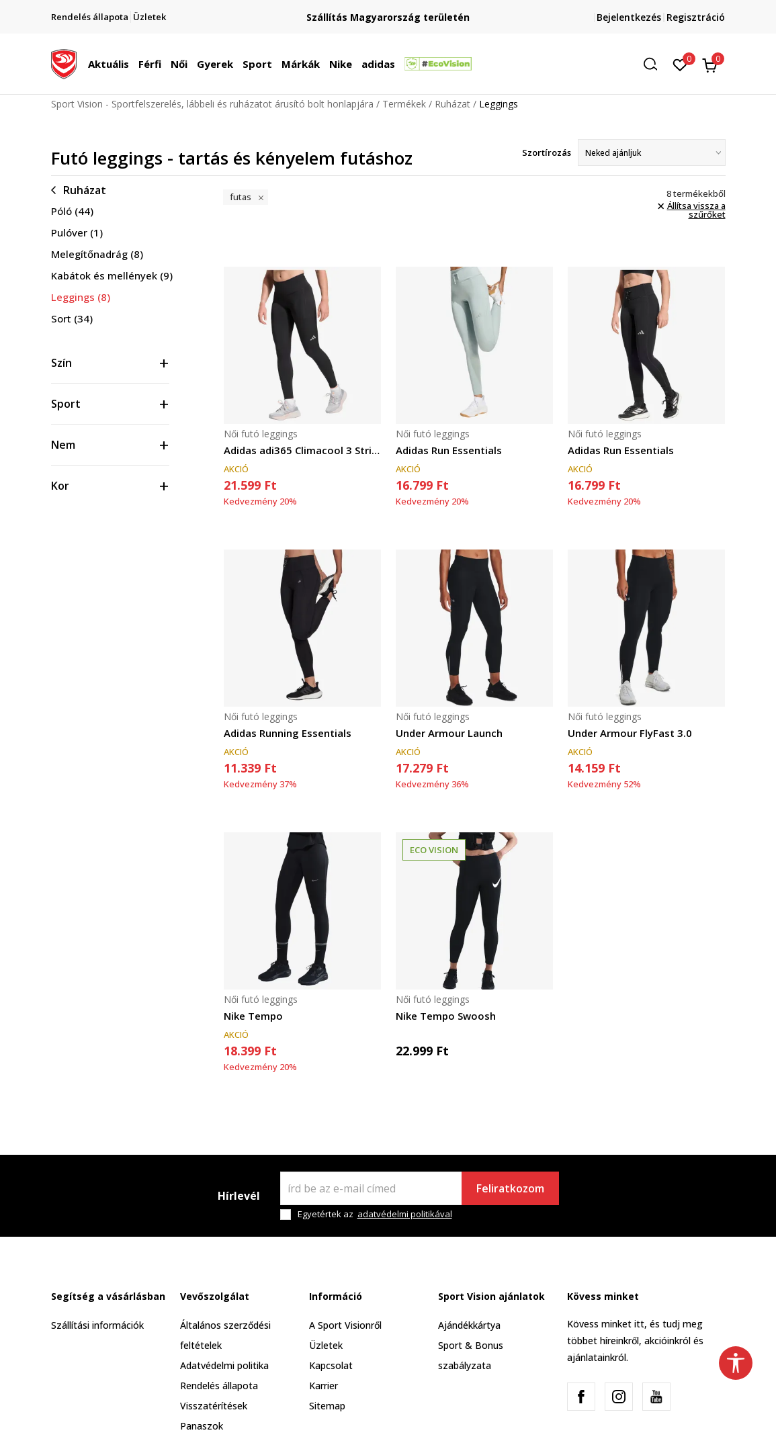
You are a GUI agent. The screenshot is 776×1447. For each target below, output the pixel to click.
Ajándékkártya (469, 1325)
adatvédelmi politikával (404, 1214)
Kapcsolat (331, 1365)
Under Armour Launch (449, 733)
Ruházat (452, 103)
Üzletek (326, 1345)
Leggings (80, 297)
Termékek (404, 103)
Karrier (323, 1385)
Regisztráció (695, 17)
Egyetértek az (375, 1214)
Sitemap (327, 1405)
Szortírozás (546, 152)
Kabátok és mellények (112, 275)
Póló (72, 211)
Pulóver (77, 232)
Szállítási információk (97, 1325)
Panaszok (201, 1425)
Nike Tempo (253, 1015)
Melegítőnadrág (97, 254)
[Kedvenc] (680, 64)
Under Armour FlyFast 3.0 (630, 733)
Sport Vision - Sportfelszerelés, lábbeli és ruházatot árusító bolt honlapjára (212, 103)
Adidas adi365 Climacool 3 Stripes (302, 450)
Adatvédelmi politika (224, 1365)
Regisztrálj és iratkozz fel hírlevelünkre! (388, 12)
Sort (72, 318)
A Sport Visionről (345, 1325)
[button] (655, 64)
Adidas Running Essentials (287, 733)
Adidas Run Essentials (449, 450)
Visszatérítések (213, 1405)
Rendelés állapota (219, 1385)
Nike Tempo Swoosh (446, 1015)
